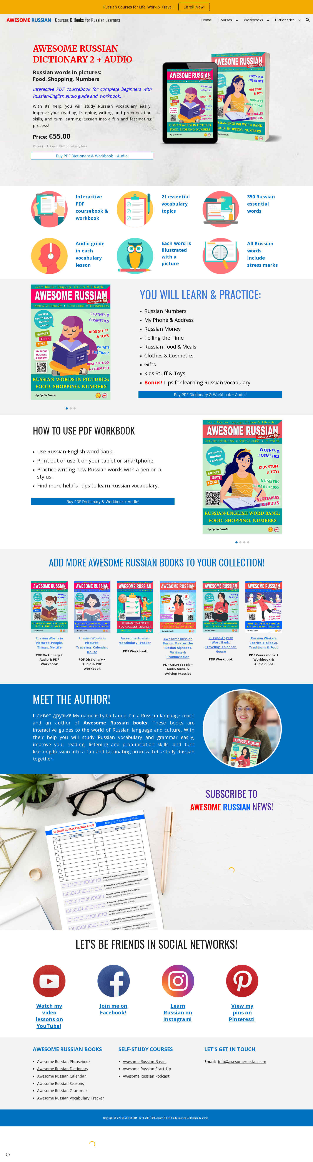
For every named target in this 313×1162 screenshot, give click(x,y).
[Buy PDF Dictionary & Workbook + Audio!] (92, 156)
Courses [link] (225, 20)
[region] (156, 7)
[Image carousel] (70, 347)
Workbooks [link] (253, 20)
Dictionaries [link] (285, 20)
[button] (308, 20)
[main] (92, 96)
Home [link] (206, 20)
